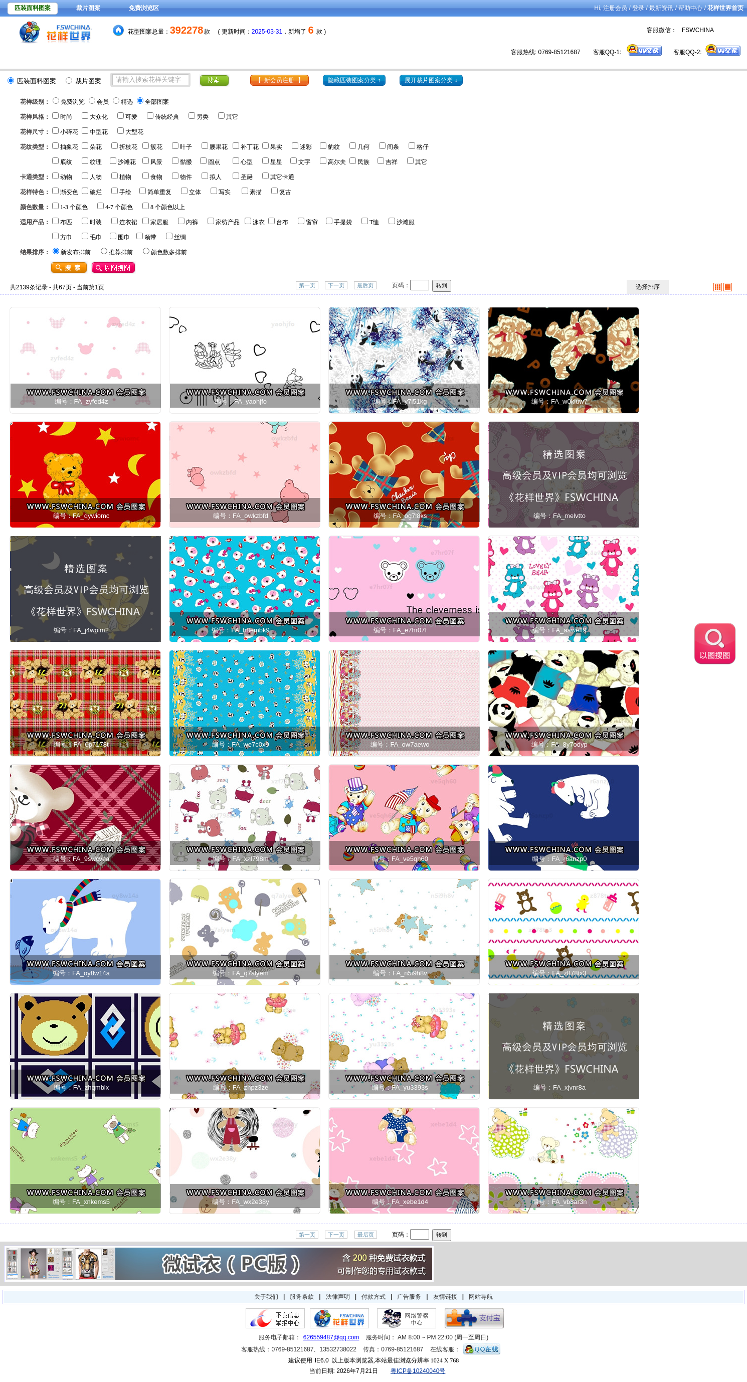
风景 (156, 161)
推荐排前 (121, 252)
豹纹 (334, 146)
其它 (232, 116)
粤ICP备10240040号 (418, 1370)
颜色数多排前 (169, 252)
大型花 (134, 131)
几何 (363, 146)
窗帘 (312, 222)
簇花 (156, 146)
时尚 (66, 116)
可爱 (131, 116)
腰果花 (219, 146)
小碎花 (69, 131)
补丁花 (250, 146)
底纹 (66, 161)
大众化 (99, 116)
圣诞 (247, 177)
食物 (156, 177)
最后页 (365, 285)
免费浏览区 (144, 8)
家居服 (159, 222)
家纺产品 (228, 222)
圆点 (214, 161)
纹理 (96, 161)
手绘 (125, 192)
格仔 (423, 146)
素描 (256, 192)
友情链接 (445, 1296)
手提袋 (343, 222)
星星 (276, 161)
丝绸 (180, 237)
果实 (276, 146)
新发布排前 (76, 252)
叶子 (186, 146)
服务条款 (302, 1296)
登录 (638, 8)
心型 (247, 161)
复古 (285, 192)
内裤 (192, 222)
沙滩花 (127, 161)
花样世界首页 (725, 8)
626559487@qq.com (331, 1337)
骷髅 (186, 161)
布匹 (66, 222)
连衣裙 (128, 222)
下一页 (336, 285)
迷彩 (306, 146)
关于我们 (266, 1296)
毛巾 (96, 237)
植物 (125, 177)
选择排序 (648, 286)
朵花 (96, 146)
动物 (66, 177)
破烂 (96, 192)
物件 (186, 177)
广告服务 (409, 1296)
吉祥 (392, 161)
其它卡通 (282, 177)
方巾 (66, 237)
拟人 (216, 177)
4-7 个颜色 (119, 207)
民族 (363, 161)
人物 (96, 177)
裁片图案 (88, 8)
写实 (225, 192)
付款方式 (373, 1296)
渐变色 (69, 192)
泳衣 (259, 222)
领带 (150, 237)
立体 (195, 192)
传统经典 (167, 116)
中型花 (99, 131)
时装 (96, 222)
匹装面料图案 (33, 8)
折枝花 (128, 146)
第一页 (307, 285)
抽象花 (69, 146)
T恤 (374, 222)
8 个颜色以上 (167, 207)
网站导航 (481, 1296)
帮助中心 (690, 8)
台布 (282, 222)
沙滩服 (406, 222)
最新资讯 (661, 8)
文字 (304, 161)
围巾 (124, 237)
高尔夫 (337, 161)
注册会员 (615, 8)
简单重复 (159, 192)
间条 (393, 146)
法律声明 (338, 1296)
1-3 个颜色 (74, 207)
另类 (203, 116)
